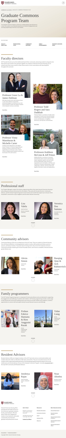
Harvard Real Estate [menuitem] (55, 410)
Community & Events (6, 9)
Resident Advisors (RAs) (57, 44)
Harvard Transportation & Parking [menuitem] (55, 417)
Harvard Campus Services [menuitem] (54, 414)
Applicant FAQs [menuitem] (40, 418)
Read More (4, 110)
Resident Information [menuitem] (41, 410)
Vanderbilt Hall (48, 363)
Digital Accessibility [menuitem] (12, 432)
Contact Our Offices (27, 419)
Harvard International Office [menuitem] (55, 425)
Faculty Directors (4, 44)
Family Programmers (43, 44)
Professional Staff (16, 44)
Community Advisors (29, 44)
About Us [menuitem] (39, 420)
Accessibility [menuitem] (3, 432)
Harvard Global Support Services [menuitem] (56, 421)
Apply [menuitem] (38, 415)
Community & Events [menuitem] (41, 413)
